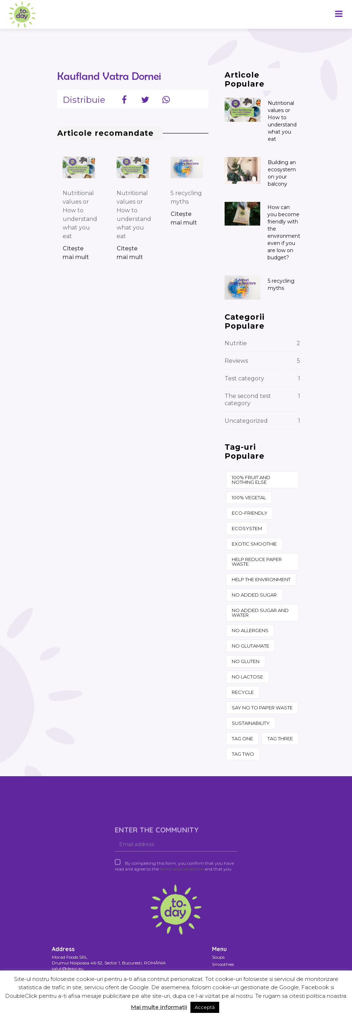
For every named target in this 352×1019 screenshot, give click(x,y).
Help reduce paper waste (257, 561)
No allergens (250, 630)
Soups (218, 957)
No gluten (246, 661)
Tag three (280, 738)
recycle (243, 692)
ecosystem (247, 528)
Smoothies (223, 964)
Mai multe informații (159, 1007)
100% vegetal (249, 497)
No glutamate (250, 646)
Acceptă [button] (205, 1007)
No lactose (247, 677)
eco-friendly (249, 513)
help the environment (261, 579)
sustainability (251, 723)
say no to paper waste (262, 707)
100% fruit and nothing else (251, 479)
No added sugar (254, 595)
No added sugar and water (260, 612)
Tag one (242, 738)
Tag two (243, 754)
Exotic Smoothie (254, 544)
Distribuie (84, 104)
